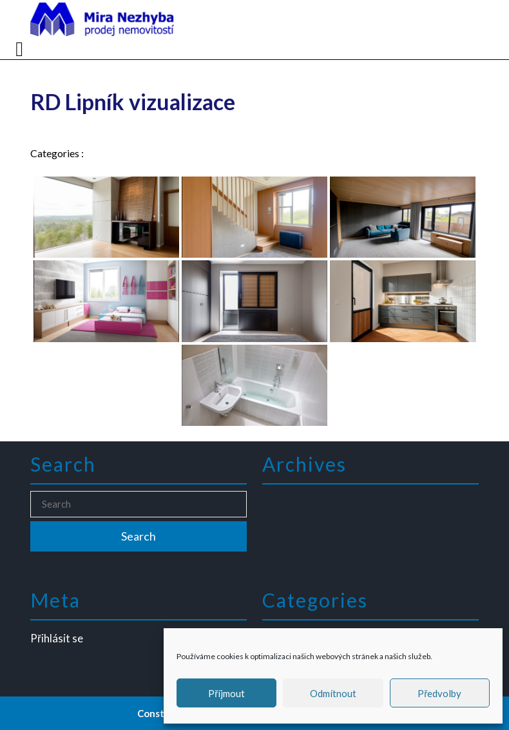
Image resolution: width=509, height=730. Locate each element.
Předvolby (439, 693)
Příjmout (226, 693)
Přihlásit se (61, 637)
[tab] (20, 49)
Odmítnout (333, 693)
